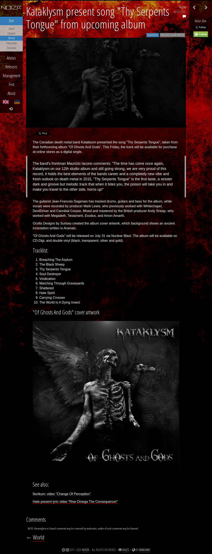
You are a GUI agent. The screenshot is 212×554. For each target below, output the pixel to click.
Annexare (144, 550)
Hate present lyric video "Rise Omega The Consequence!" (75, 501)
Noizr (85, 550)
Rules (125, 550)
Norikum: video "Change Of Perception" (62, 494)
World (182, 7)
